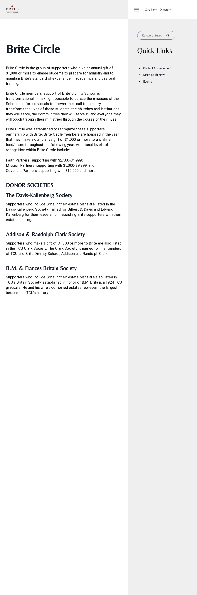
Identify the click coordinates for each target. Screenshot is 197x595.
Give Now (151, 9)
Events (147, 81)
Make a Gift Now (154, 75)
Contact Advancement (157, 68)
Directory (165, 9)
